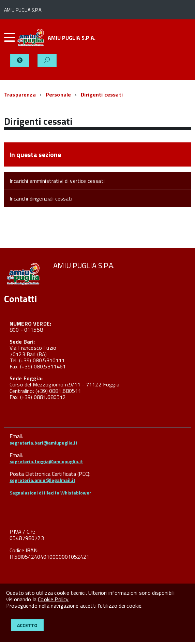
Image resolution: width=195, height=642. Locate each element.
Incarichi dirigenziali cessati (41, 198)
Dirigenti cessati (102, 94)
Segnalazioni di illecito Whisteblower (50, 492)
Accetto (27, 625)
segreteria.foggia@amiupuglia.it (46, 461)
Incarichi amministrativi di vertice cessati (57, 181)
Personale (58, 94)
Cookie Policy (53, 599)
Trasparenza (20, 94)
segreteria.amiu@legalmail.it (42, 480)
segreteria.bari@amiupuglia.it (43, 442)
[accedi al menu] (9, 37)
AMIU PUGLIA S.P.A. (71, 37)
